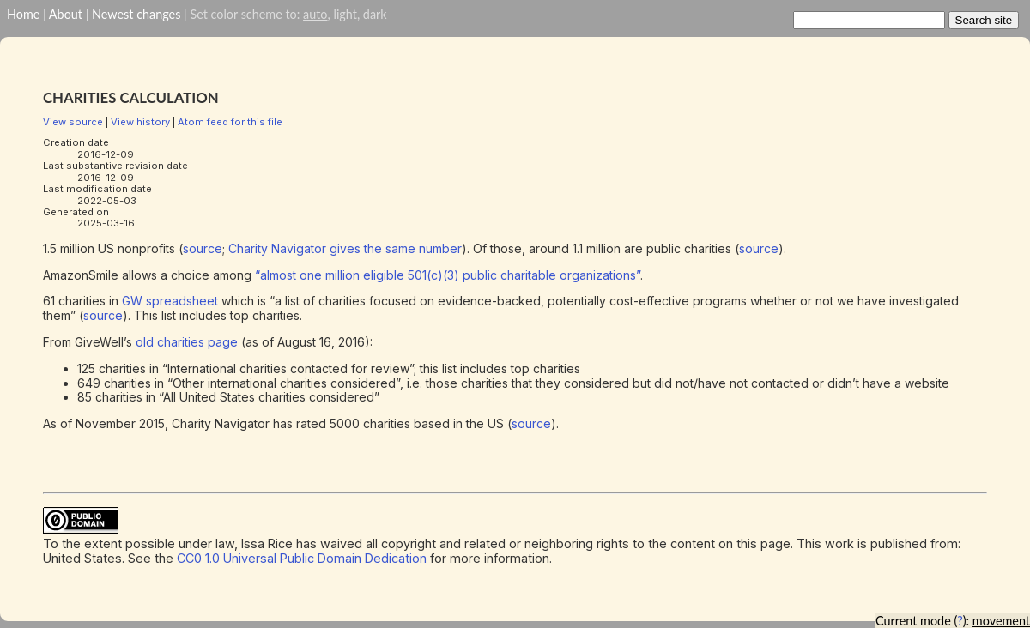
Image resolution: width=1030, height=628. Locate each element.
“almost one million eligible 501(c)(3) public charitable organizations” (447, 275)
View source (73, 122)
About (65, 14)
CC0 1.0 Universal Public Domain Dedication (302, 558)
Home (23, 14)
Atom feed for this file (230, 122)
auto (315, 14)
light (344, 14)
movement (1001, 620)
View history (140, 122)
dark (375, 14)
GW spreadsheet (170, 300)
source (202, 248)
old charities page (187, 342)
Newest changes (136, 14)
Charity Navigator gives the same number (345, 248)
